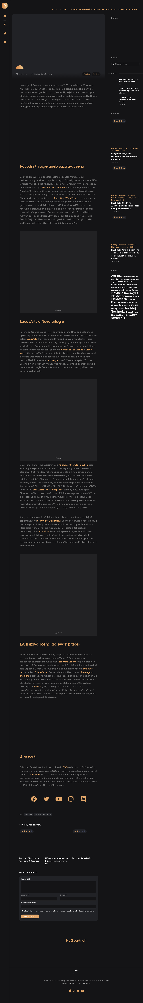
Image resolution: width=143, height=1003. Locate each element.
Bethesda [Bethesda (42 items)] (119, 279)
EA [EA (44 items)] (131, 282)
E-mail (63, 895)
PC (127, 148)
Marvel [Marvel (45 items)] (126, 287)
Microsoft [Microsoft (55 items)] (133, 287)
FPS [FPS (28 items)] (112, 287)
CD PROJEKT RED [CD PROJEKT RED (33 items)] (124, 282)
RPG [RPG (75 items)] (129, 302)
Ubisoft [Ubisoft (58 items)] (130, 312)
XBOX (123, 151)
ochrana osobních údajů (80, 983)
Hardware (94, 10)
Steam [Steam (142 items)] (134, 305)
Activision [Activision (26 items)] (123, 276)
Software (106, 10)
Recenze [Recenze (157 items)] (116, 302)
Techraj (38, 814)
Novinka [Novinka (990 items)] (117, 293)
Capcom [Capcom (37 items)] (114, 282)
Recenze (115, 151)
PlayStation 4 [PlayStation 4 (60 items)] (133, 296)
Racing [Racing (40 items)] (132, 299)
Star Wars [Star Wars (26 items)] (127, 305)
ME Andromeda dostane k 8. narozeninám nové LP (57, 861)
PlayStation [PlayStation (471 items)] (119, 296)
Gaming (68, 10)
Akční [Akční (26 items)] (137, 276)
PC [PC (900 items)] (137, 293)
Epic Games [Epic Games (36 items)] (126, 284)
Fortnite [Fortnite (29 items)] (134, 284)
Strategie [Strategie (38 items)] (114, 309)
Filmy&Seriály (81, 10)
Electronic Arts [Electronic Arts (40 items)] (116, 284)
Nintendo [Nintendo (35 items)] (119, 290)
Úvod (50, 10)
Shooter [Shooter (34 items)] (134, 302)
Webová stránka (28, 902)
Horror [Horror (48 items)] (116, 287)
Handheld (122, 195)
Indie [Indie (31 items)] (121, 287)
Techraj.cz (47, 814)
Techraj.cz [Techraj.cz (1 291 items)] (119, 311)
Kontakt (128, 10)
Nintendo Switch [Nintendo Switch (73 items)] (130, 290)
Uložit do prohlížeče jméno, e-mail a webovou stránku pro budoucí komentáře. (59, 911)
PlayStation (134, 148)
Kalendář (117, 10)
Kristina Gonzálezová (43, 74)
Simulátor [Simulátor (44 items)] (115, 305)
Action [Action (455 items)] (115, 275)
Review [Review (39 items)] (123, 302)
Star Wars (29, 814)
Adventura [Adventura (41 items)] (131, 276)
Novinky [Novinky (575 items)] (129, 293)
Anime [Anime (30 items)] (113, 279)
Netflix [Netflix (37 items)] (113, 290)
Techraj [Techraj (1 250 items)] (130, 308)
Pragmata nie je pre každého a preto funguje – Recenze (124, 156)
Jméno (25, 895)
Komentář (26, 879)
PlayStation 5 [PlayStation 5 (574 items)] (120, 299)
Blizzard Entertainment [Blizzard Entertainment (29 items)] (131, 279)
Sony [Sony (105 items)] (121, 305)
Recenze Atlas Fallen (82, 858)
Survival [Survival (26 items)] (121, 309)
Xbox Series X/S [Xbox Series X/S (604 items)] (124, 316)
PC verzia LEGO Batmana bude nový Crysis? (127, 99)
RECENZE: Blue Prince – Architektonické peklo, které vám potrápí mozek (125, 206)
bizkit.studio (104, 981)
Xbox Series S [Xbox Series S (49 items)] (124, 315)
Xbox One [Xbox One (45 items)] (115, 315)
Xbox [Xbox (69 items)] (136, 312)
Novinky (59, 10)
